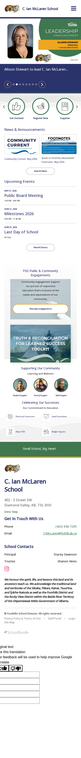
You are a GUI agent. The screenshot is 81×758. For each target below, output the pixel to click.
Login (71, 618)
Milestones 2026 (19, 213)
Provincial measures (25, 416)
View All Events (40, 247)
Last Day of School (21, 231)
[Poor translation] (15, 668)
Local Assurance (59, 416)
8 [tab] (36, 84)
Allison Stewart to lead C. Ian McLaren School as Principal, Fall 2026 (35, 69)
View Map (11, 512)
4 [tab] (23, 84)
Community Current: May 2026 (20, 158)
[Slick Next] (42, 84)
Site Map (9, 622)
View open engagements (40, 308)
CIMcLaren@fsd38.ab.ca (60, 533)
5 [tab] (26, 84)
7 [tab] (33, 84)
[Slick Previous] (7, 84)
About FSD (20, 431)
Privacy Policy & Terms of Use (22, 618)
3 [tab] (20, 84)
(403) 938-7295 (66, 526)
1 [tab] (13, 84)
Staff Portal (54, 618)
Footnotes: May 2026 (53, 161)
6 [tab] (29, 84)
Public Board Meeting (23, 195)
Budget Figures (59, 431)
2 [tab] (17, 84)
